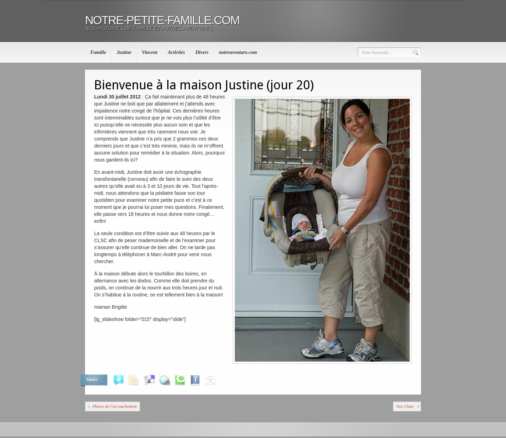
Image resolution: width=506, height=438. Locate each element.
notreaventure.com (238, 52)
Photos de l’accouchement (114, 406)
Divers (202, 52)
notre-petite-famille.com (162, 20)
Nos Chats (405, 406)
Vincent (149, 52)
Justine (124, 52)
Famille (98, 52)
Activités (176, 52)
